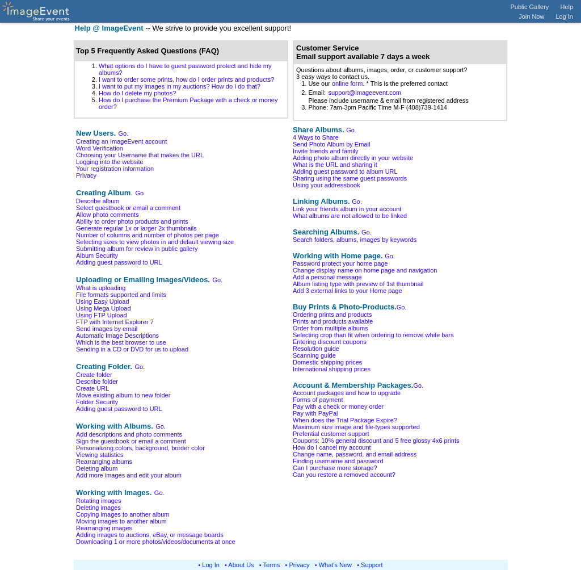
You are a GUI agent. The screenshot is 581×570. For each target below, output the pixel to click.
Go (139, 193)
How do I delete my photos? (137, 93)
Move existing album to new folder (123, 395)
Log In (564, 16)
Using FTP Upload (101, 315)
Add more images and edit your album (129, 475)
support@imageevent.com (364, 92)
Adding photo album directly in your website (353, 157)
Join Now (531, 16)
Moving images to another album (121, 521)
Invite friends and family (326, 151)
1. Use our (314, 83)
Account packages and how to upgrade (347, 392)
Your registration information (115, 168)
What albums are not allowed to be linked (350, 215)
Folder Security (97, 402)
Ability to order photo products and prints (132, 221)
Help (566, 6)
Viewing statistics (100, 454)
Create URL (92, 388)
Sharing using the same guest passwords (350, 178)
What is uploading (100, 287)
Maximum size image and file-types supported (356, 427)
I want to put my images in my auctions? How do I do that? (179, 86)
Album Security (97, 255)
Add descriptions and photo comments (129, 434)
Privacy (86, 175)
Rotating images (98, 500)
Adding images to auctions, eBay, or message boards (150, 534)
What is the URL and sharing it (335, 164)
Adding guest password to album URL (345, 171)
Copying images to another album (122, 514)
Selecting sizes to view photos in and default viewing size (155, 241)
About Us (241, 564)
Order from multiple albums (330, 328)
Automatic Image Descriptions (117, 335)
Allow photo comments (107, 214)
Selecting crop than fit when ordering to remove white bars (373, 335)
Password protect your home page (340, 263)
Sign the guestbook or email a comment (131, 441)
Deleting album (96, 468)
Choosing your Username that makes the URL (140, 155)
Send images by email (106, 328)
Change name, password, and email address (354, 454)
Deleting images (98, 507)
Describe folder (97, 381)
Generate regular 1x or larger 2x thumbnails (136, 228)
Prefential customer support (331, 433)
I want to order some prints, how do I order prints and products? (186, 79)
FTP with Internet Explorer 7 (115, 321)
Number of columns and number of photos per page (147, 235)
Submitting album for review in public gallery (137, 248)
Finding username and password (338, 461)
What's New (335, 564)
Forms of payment (318, 399)
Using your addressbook (326, 185)
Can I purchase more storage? (335, 467)
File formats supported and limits (121, 294)
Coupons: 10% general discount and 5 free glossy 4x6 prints (376, 440)
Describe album (97, 201)
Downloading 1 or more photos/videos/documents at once (155, 541)
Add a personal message (327, 277)
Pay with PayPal (315, 413)
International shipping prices (332, 369)
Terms (271, 564)
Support (372, 564)
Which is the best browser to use (121, 342)
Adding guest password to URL (119, 262)
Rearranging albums (104, 461)
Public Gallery (530, 6)
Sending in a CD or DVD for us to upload (132, 349)
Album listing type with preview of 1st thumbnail (358, 283)
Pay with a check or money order (338, 406)
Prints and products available (333, 321)
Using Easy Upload (102, 301)
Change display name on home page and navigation (365, 270)
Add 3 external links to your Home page (347, 290)
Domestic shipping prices (327, 362)
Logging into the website (110, 161)
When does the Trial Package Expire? (345, 420)
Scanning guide (314, 355)
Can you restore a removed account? (344, 474)
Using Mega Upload (103, 308)
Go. (124, 133)
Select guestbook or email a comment (128, 207)
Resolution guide (316, 348)
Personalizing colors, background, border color (140, 448)
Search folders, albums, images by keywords (354, 239)
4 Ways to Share (316, 137)
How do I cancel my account (332, 447)
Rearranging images (104, 528)
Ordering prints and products (332, 314)
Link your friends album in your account (347, 209)
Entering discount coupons (330, 341)
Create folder (94, 374)
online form (347, 83)
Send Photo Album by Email (331, 144)
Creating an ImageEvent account (121, 141)
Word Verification (99, 148)
